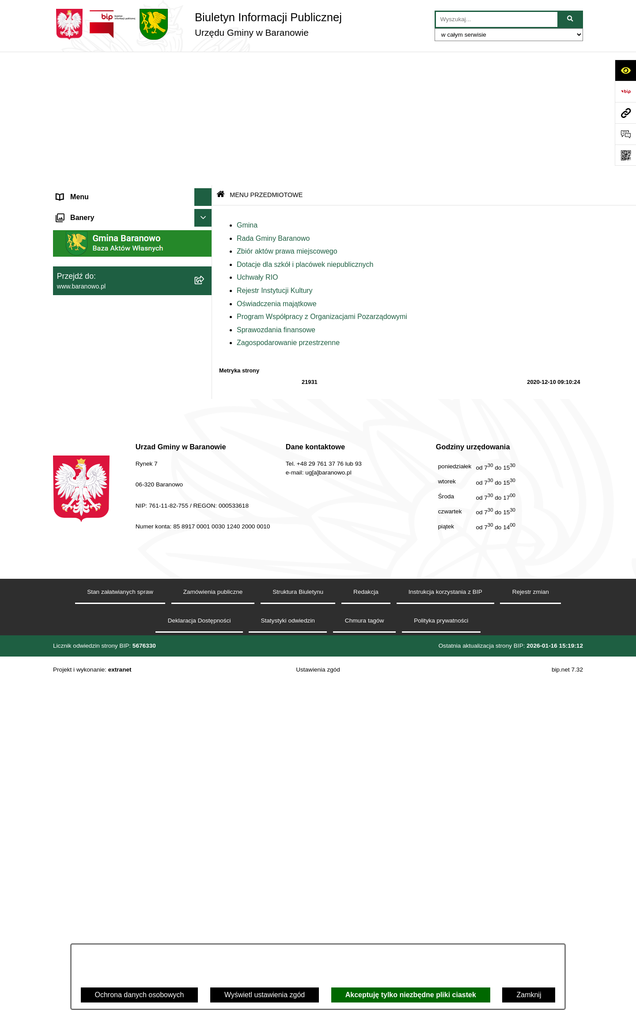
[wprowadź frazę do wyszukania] (497, 19)
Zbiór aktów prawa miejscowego (287, 118)
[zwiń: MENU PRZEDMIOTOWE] (205, 313)
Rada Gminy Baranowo (273, 104)
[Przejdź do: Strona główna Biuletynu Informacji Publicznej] (220, 61)
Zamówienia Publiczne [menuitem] (92, 661)
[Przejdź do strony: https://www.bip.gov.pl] (625, 91)
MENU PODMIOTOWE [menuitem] (93, 81)
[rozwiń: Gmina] (205, 336)
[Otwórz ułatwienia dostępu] (625, 70)
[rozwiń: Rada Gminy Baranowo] (205, 359)
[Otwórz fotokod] (625, 155)
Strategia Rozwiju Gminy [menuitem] (95, 608)
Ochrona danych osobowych (139, 995)
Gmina (247, 91)
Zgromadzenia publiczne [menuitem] (95, 679)
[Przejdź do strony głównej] (197, 24)
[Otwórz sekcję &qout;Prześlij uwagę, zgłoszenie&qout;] (625, 133)
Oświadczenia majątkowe (277, 170)
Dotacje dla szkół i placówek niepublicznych (305, 130)
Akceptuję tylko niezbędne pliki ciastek (410, 995)
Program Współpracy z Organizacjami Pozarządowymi (322, 183)
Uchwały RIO (257, 144)
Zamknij (528, 995)
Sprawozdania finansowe (276, 196)
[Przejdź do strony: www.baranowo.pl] (625, 112)
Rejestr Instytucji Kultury (275, 156)
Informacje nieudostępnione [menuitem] (100, 591)
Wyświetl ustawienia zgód (264, 995)
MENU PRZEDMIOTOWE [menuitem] (97, 312)
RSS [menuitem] (64, 644)
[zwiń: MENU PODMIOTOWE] (205, 81)
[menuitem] (132, 104)
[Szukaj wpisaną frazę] (571, 19)
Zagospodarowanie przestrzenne (288, 209)
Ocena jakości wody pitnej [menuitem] (97, 626)
